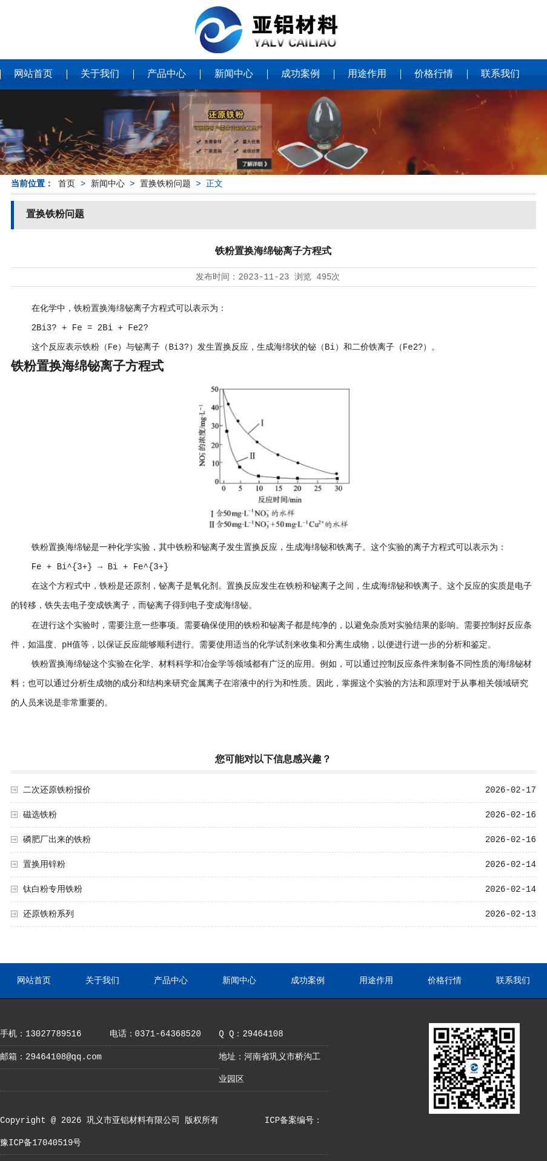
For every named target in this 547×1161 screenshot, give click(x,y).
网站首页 (33, 74)
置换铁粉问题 (165, 184)
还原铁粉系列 (48, 914)
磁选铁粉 (40, 815)
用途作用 (367, 74)
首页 (66, 184)
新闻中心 (233, 74)
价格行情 (433, 74)
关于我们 (100, 74)
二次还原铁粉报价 (57, 790)
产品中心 (166, 74)
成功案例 (300, 74)
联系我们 (500, 74)
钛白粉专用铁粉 (52, 889)
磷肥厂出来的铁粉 (57, 840)
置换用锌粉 (44, 864)
